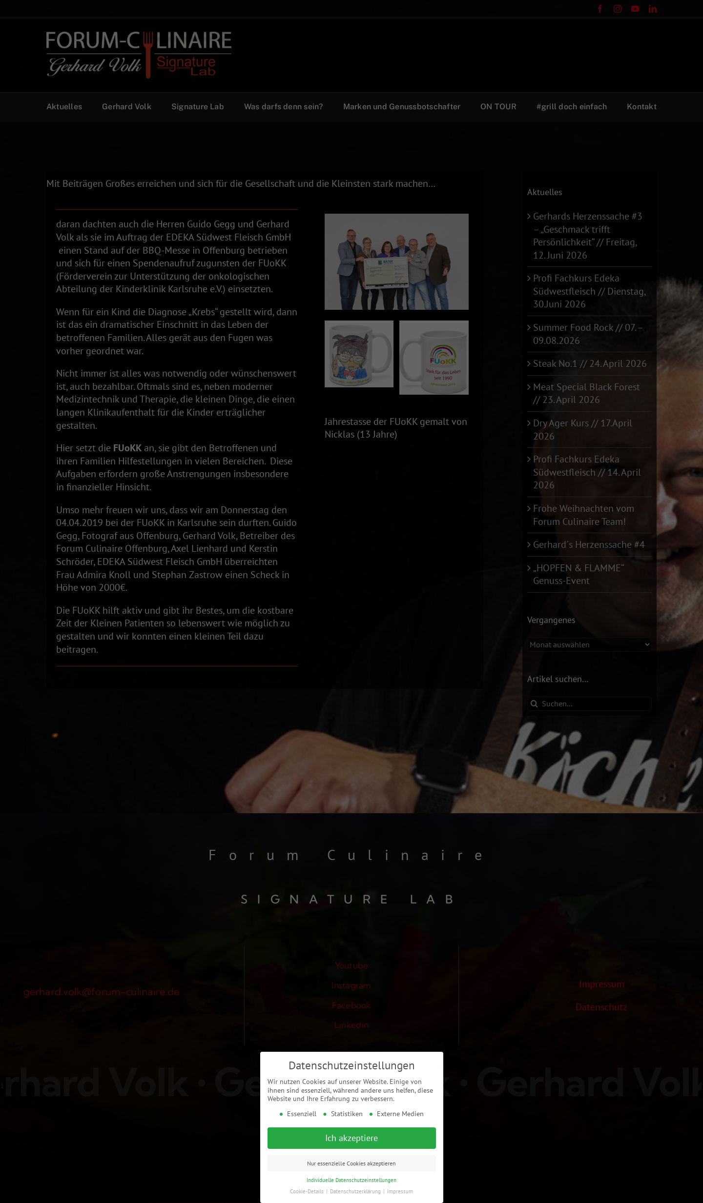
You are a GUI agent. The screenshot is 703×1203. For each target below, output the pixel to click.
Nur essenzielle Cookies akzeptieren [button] (351, 1163)
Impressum (400, 1191)
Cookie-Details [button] (307, 1191)
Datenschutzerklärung (356, 1191)
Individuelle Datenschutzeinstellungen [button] (351, 1180)
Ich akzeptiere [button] (351, 1137)
